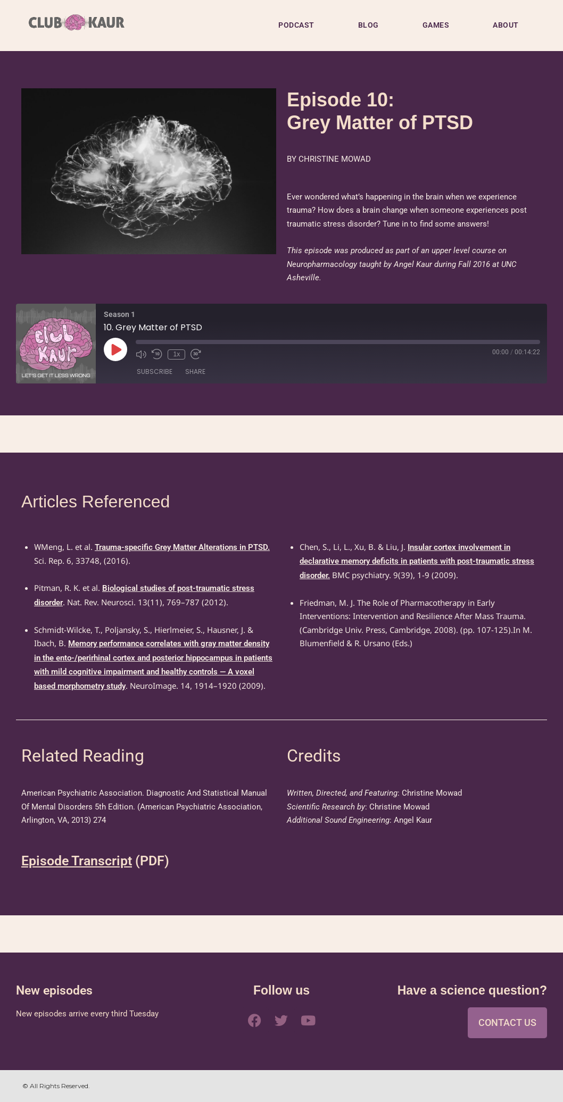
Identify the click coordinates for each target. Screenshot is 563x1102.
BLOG (368, 25)
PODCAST (296, 25)
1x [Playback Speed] (176, 354)
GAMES (436, 25)
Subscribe (154, 371)
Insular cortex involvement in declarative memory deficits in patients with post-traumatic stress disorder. (417, 561)
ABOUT (506, 25)
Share (195, 371)
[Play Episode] (115, 349)
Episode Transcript (76, 861)
